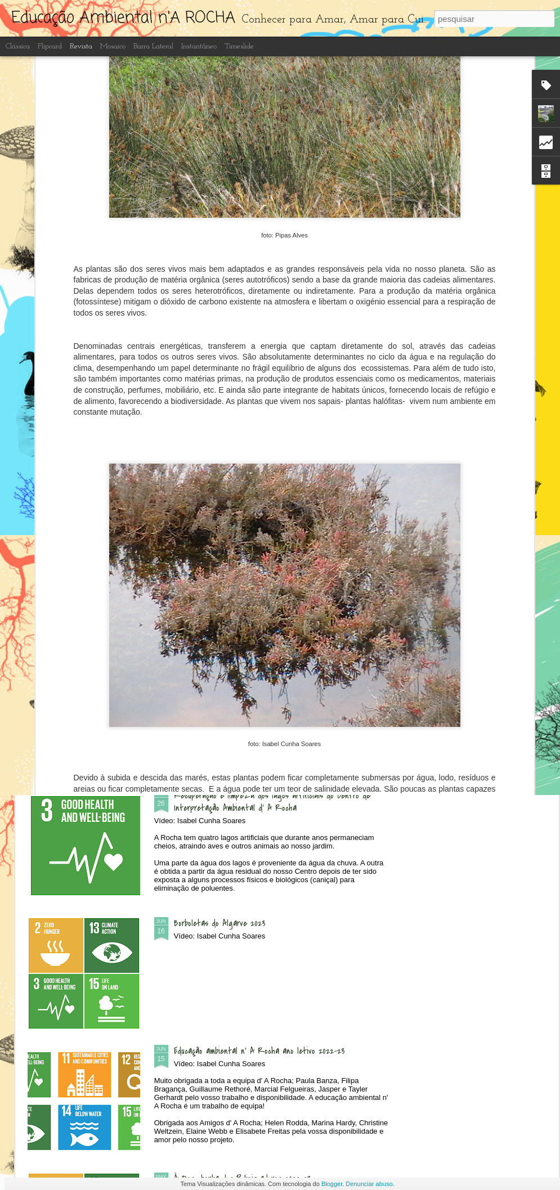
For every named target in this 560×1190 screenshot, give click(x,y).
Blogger (331, 1183)
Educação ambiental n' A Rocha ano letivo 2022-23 (259, 1051)
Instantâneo (199, 46)
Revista (81, 46)
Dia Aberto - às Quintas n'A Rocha (234, 540)
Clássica (18, 46)
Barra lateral (153, 46)
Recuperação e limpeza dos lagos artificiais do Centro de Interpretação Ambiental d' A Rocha (272, 801)
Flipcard (50, 46)
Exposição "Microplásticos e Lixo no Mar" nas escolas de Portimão (91, 457)
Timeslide (239, 46)
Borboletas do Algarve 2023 (220, 923)
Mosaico (113, 46)
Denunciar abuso (369, 1183)
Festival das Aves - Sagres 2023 (479, 451)
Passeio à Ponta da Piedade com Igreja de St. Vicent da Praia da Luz (225, 457)
